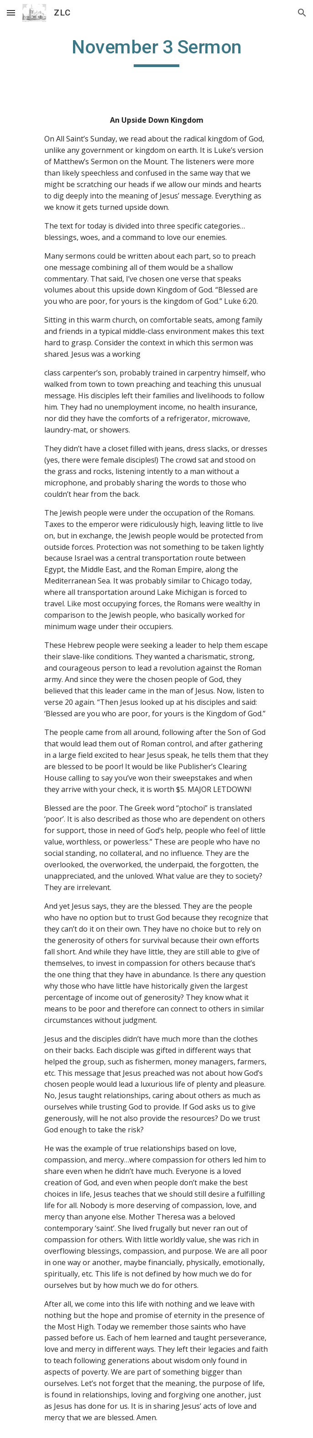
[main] (156, 51)
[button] (11, 12)
